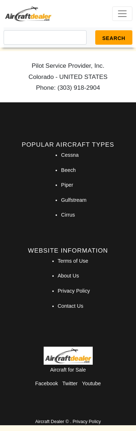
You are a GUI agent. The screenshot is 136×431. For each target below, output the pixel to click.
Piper (67, 185)
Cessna (70, 155)
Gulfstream (73, 200)
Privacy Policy (74, 291)
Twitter (70, 383)
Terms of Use (73, 261)
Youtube (91, 383)
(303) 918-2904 (78, 87)
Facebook (46, 383)
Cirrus (68, 215)
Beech (68, 170)
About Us (68, 276)
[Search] (45, 37)
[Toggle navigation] (122, 13)
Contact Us (70, 306)
